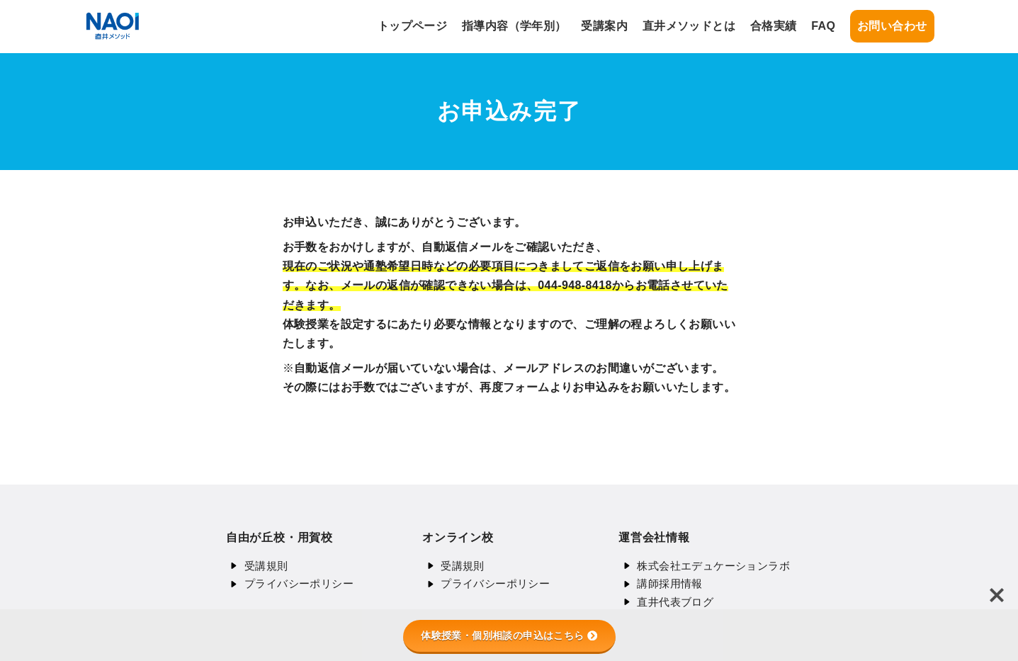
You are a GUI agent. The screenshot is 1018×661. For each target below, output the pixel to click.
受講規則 (266, 566)
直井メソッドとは (689, 26)
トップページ (412, 26)
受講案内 (604, 26)
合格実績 (773, 26)
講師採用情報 (669, 583)
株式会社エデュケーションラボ (713, 566)
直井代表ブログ (675, 602)
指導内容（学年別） (514, 26)
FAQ (823, 26)
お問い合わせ (892, 26)
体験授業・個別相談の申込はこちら (508, 635)
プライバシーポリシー (299, 583)
